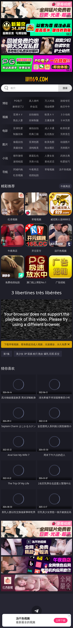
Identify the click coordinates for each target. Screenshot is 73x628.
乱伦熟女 (49, 134)
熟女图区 (49, 147)
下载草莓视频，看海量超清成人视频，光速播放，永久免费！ (37, 344)
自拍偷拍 (34, 114)
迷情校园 (18, 161)
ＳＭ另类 (65, 120)
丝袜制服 (34, 120)
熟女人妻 (18, 120)
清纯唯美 (34, 147)
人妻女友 (49, 155)
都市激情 (18, 155)
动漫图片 (65, 142)
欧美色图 (49, 142)
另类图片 (65, 147)
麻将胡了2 (18, 106)
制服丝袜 (18, 134)
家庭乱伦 (34, 155)
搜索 (65, 88)
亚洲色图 (34, 142)
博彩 (5, 103)
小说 (5, 158)
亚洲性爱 (18, 128)
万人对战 (49, 100)
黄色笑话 (49, 161)
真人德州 (34, 100)
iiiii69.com (36, 79)
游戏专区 (65, 100)
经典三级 (34, 134)
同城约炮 (18, 169)
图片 (5, 144)
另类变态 (65, 134)
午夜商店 (34, 169)
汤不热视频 (65, 169)
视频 (5, 117)
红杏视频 (18, 175)
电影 (5, 131)
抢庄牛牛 (65, 106)
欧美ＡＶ (49, 114)
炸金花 (33, 106)
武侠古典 (65, 155)
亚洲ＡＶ (18, 114)
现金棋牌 (49, 106)
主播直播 (49, 120)
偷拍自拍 (34, 128)
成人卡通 (49, 128)
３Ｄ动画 (65, 114)
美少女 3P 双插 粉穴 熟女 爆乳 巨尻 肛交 (37, 353)
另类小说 (34, 161)
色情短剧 (34, 175)
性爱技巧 (65, 161)
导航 (5, 172)
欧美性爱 (65, 128)
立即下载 (60, 620)
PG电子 (18, 100)
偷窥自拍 (18, 142)
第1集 (6, 353)
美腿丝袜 (18, 147)
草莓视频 (49, 169)
